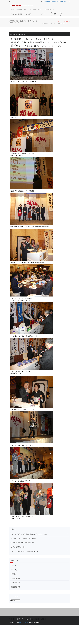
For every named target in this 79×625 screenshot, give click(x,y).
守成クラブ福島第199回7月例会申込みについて (25, 551)
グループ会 (14, 570)
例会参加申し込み (22, 9)
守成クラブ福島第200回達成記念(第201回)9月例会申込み (28, 534)
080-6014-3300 (64, 1)
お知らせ (13, 565)
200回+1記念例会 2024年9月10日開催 (23, 538)
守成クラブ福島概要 (17, 14)
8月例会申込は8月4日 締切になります (22, 542)
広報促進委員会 (15, 582)
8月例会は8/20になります (18, 547)
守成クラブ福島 (23, 622)
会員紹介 (29, 14)
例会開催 (66, 21)
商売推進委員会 (15, 578)
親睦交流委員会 (15, 587)
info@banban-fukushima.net (49, 1)
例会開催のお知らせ (36, 9)
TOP (12, 9)
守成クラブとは (50, 9)
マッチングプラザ (40, 14)
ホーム (60, 21)
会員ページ (56, 14)
